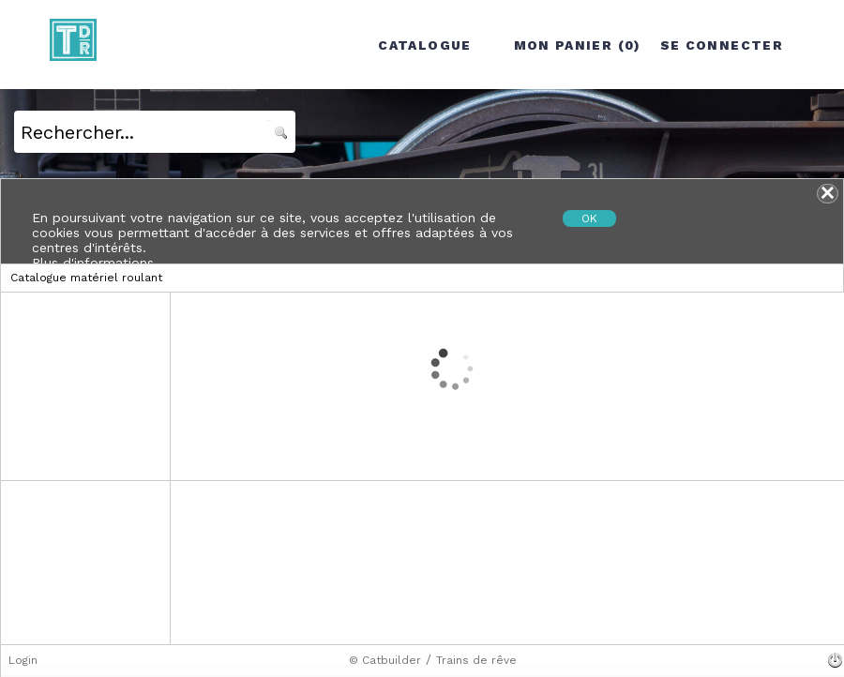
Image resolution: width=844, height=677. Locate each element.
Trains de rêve (476, 660)
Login (23, 660)
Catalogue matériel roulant (86, 277)
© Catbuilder (385, 660)
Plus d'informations (93, 262)
